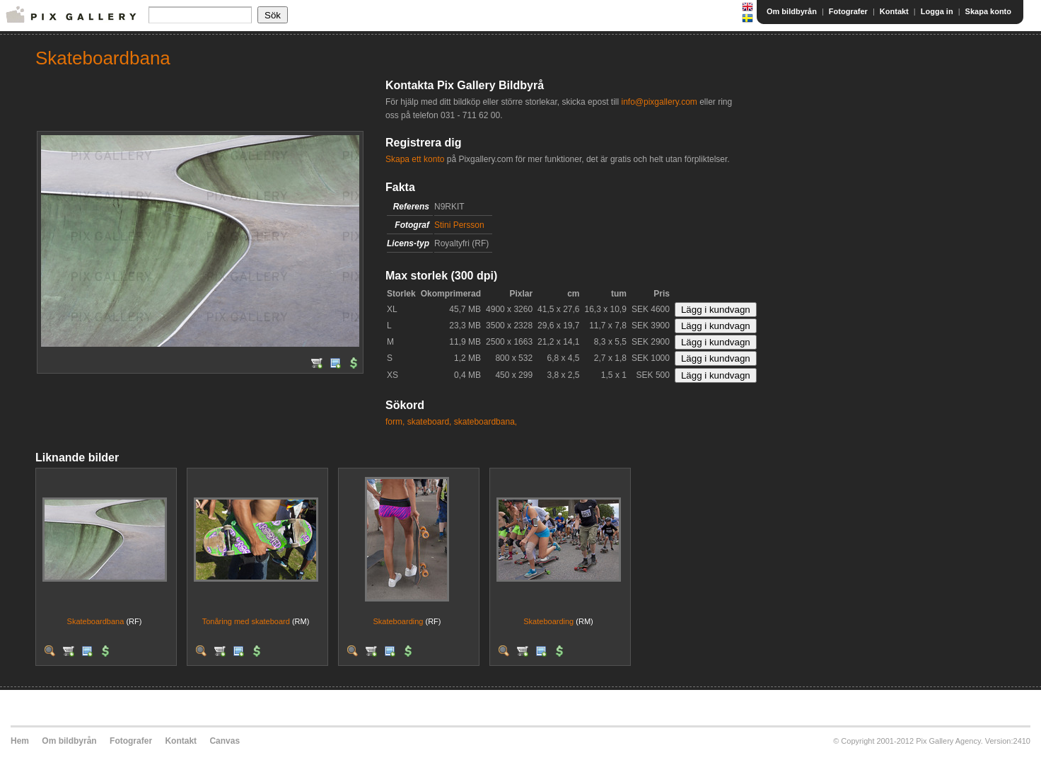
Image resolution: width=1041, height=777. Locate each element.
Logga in (937, 11)
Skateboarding (398, 621)
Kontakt (894, 11)
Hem (20, 741)
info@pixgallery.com (659, 102)
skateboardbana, (485, 422)
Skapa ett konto (414, 159)
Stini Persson (459, 225)
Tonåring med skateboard (246, 621)
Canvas (224, 741)
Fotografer (848, 11)
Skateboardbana (95, 621)
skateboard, (429, 422)
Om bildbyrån (792, 11)
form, (395, 422)
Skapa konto (988, 11)
